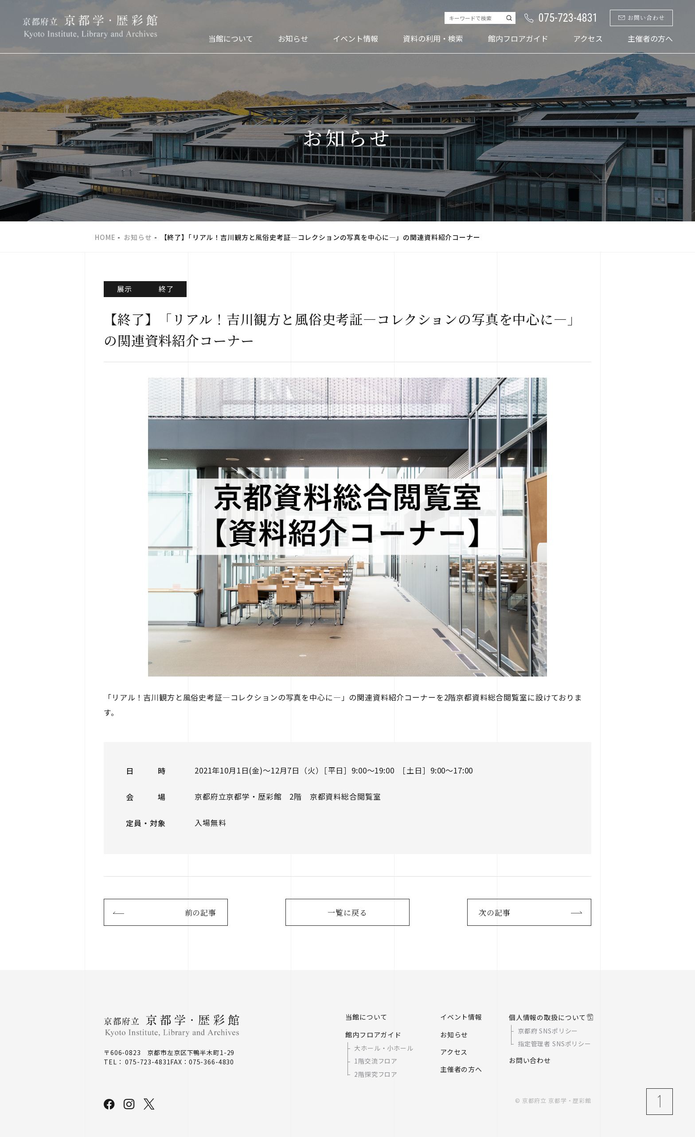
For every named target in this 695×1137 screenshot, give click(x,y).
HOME (105, 237)
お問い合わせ (641, 18)
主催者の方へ (650, 38)
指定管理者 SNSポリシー (554, 1043)
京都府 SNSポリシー (548, 1030)
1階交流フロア (376, 1061)
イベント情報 (355, 38)
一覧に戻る (347, 912)
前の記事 (200, 912)
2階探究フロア (376, 1074)
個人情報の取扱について (547, 1017)
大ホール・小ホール (384, 1048)
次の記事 (494, 912)
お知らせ (293, 38)
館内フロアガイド (518, 38)
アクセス (588, 38)
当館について (230, 38)
